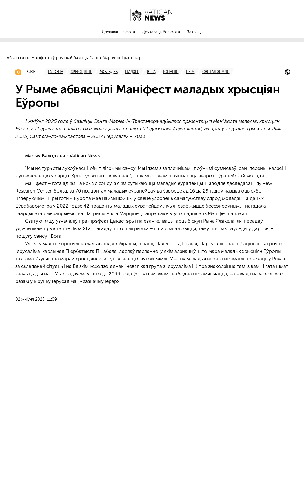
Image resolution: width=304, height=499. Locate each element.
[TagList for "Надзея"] (132, 235)
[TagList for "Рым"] (190, 235)
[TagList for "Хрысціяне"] (81, 235)
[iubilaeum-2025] (287, 237)
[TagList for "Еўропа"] (55, 235)
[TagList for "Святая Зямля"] (215, 235)
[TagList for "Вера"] (151, 235)
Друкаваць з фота (118, 32)
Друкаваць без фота (161, 32)
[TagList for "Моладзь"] (109, 235)
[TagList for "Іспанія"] (170, 235)
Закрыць (195, 32)
